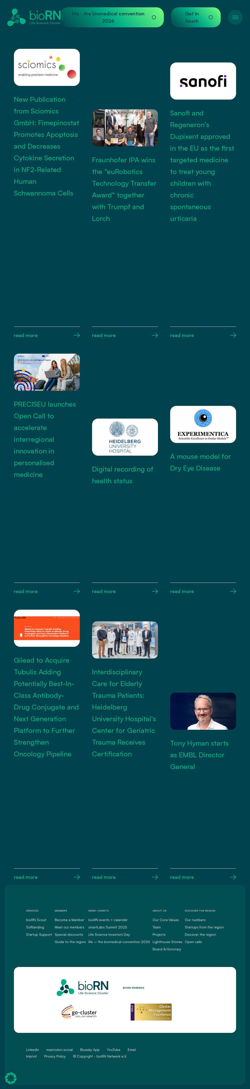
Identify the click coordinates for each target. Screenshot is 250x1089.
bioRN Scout (36, 920)
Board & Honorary (167, 949)
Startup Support (39, 934)
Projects (159, 934)
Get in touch (199, 17)
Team (157, 927)
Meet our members (69, 927)
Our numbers (195, 920)
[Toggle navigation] (235, 17)
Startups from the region (204, 927)
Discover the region (200, 934)
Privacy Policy (55, 1056)
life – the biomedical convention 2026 (119, 942)
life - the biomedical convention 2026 (114, 17)
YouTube (113, 1050)
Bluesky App (90, 1050)
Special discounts (69, 934)
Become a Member (69, 920)
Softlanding (35, 927)
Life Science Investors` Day (109, 934)
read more (47, 335)
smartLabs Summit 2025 (107, 927)
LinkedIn (32, 1050)
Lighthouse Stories (167, 942)
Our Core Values (166, 920)
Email (132, 1050)
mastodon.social (59, 1050)
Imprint (31, 1056)
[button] (10, 1078)
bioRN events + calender (108, 920)
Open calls (193, 942)
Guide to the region (70, 942)
